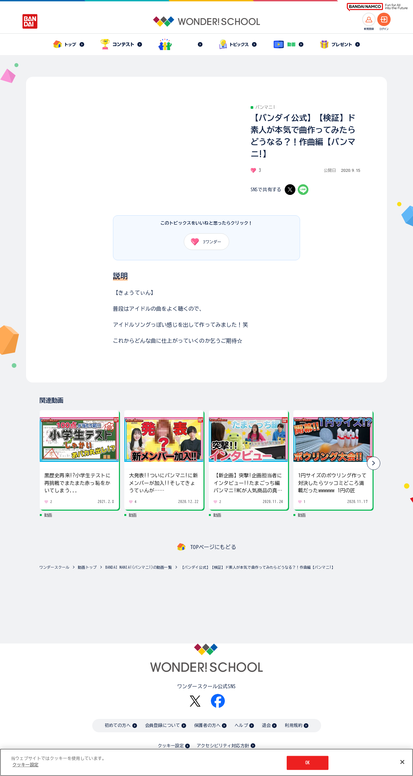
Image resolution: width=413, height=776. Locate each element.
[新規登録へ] (369, 19)
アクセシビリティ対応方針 (222, 746)
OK (307, 763)
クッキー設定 (171, 746)
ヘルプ (241, 725)
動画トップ (87, 567)
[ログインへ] (384, 19)
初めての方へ (118, 725)
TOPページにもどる (213, 547)
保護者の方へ (207, 725)
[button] (373, 463)
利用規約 (293, 725)
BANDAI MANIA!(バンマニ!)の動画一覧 (138, 567)
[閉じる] (402, 762)
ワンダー (203, 242)
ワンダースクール (54, 567)
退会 (266, 725)
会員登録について (162, 725)
